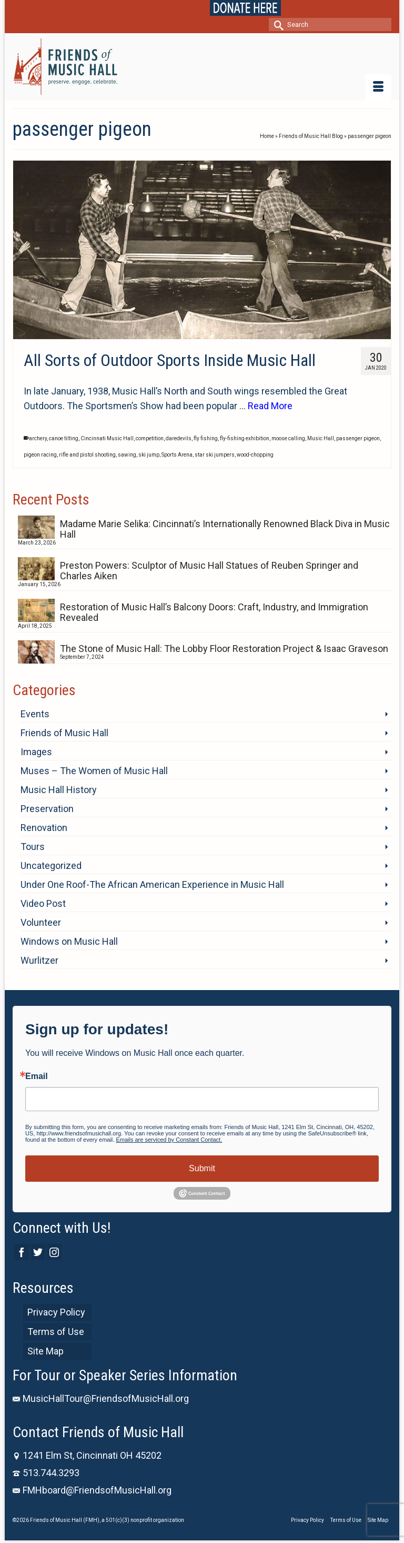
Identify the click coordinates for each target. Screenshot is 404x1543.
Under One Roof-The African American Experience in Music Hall (152, 884)
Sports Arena (177, 455)
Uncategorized (51, 865)
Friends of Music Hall (64, 732)
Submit (202, 1168)
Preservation (47, 808)
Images (36, 751)
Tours (33, 846)
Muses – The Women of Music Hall (94, 770)
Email (36, 1076)
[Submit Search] (277, 24)
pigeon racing (40, 455)
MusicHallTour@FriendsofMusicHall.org (101, 1398)
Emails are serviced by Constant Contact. (169, 1139)
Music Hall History (59, 789)
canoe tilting (63, 438)
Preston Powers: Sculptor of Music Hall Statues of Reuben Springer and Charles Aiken (209, 570)
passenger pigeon (358, 438)
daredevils (178, 438)
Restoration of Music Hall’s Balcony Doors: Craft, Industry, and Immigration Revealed (214, 612)
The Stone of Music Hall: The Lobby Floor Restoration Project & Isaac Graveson (224, 648)
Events (35, 713)
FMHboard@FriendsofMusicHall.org (92, 1490)
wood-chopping (255, 455)
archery (38, 438)
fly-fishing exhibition (244, 438)
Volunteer (41, 922)
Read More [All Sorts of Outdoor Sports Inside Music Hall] (270, 405)
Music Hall (320, 438)
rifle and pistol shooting (87, 455)
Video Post (43, 903)
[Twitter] (38, 1252)
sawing (127, 455)
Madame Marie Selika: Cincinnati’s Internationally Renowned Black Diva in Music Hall (225, 529)
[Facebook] (21, 1252)
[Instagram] (54, 1252)
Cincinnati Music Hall (107, 438)
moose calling (288, 438)
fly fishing (206, 438)
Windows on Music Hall (69, 941)
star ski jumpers (215, 455)
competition (150, 438)
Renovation (44, 827)
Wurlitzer (39, 960)
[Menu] (378, 87)
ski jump (148, 455)
